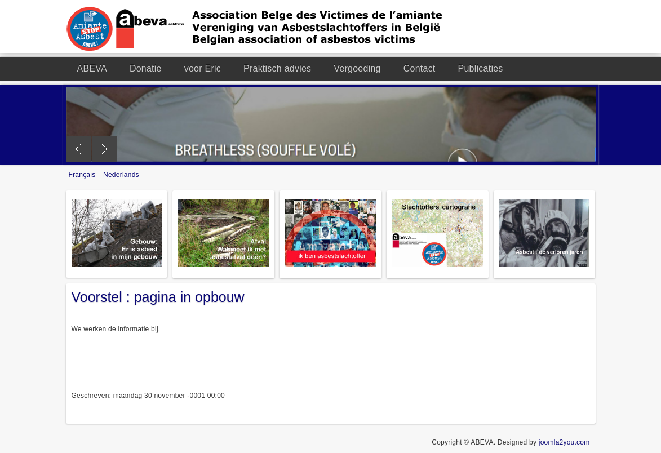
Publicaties (480, 68)
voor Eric (202, 68)
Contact (419, 68)
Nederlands (121, 175)
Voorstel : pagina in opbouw (158, 297)
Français (83, 175)
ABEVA (92, 68)
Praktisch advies (277, 68)
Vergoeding (357, 68)
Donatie (146, 68)
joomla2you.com (564, 442)
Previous (78, 149)
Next (104, 149)
